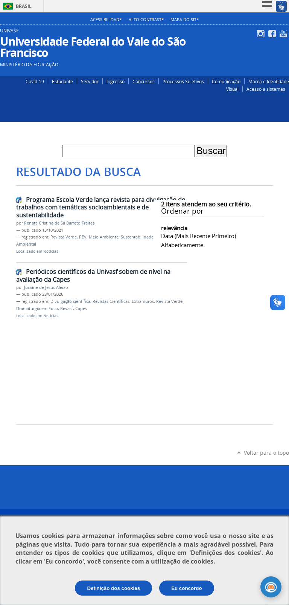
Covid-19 (35, 81)
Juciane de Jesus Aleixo (46, 287)
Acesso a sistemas (265, 89)
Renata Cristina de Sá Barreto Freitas (59, 223)
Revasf (66, 308)
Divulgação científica (70, 301)
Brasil (24, 6)
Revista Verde (63, 237)
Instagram (261, 33)
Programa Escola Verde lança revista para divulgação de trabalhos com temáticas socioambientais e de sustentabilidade (100, 207)
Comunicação (226, 81)
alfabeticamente (182, 245)
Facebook (273, 33)
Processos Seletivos (183, 81)
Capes (81, 308)
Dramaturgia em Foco (37, 308)
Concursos (143, 81)
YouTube (284, 33)
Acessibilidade (106, 19)
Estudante (62, 81)
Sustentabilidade (137, 237)
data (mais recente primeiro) (198, 236)
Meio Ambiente (104, 237)
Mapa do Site (184, 19)
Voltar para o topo (266, 452)
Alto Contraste (146, 19)
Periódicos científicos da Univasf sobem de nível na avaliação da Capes (93, 275)
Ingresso (115, 81)
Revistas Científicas (111, 301)
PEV (83, 237)
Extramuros (143, 301)
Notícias (50, 251)
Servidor (90, 81)
